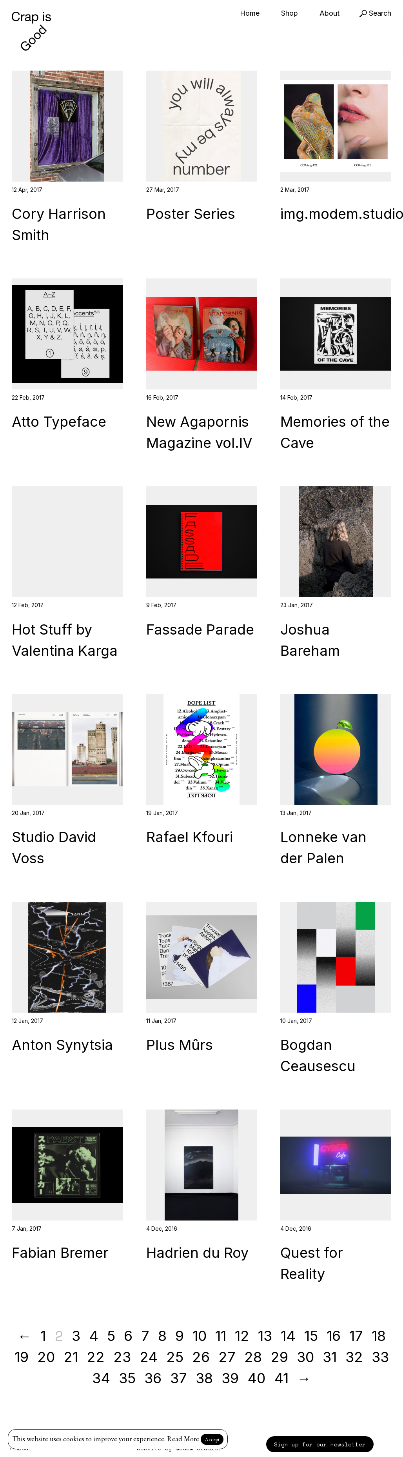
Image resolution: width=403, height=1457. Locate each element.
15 (311, 1335)
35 (127, 1378)
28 (253, 1357)
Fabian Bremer (60, 1252)
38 (204, 1378)
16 (334, 1335)
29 (279, 1357)
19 (22, 1357)
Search (375, 13)
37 (178, 1378)
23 (122, 1357)
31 (330, 1357)
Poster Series (190, 213)
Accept (212, 1439)
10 (199, 1335)
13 (265, 1335)
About (329, 13)
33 (380, 1357)
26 (201, 1357)
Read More (183, 1438)
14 (288, 1335)
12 (242, 1335)
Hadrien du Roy (197, 1252)
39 (230, 1378)
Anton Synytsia (62, 1044)
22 (96, 1357)
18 (379, 1335)
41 (281, 1378)
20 (46, 1357)
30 (305, 1357)
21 (71, 1357)
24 (149, 1357)
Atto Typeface (59, 421)
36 (153, 1378)
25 (174, 1357)
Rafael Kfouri (189, 837)
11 (220, 1335)
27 (227, 1357)
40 (256, 1378)
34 (101, 1378)
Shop (289, 13)
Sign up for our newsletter (320, 1444)
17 (356, 1335)
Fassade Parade (200, 629)
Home (250, 13)
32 (354, 1357)
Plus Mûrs (179, 1044)
